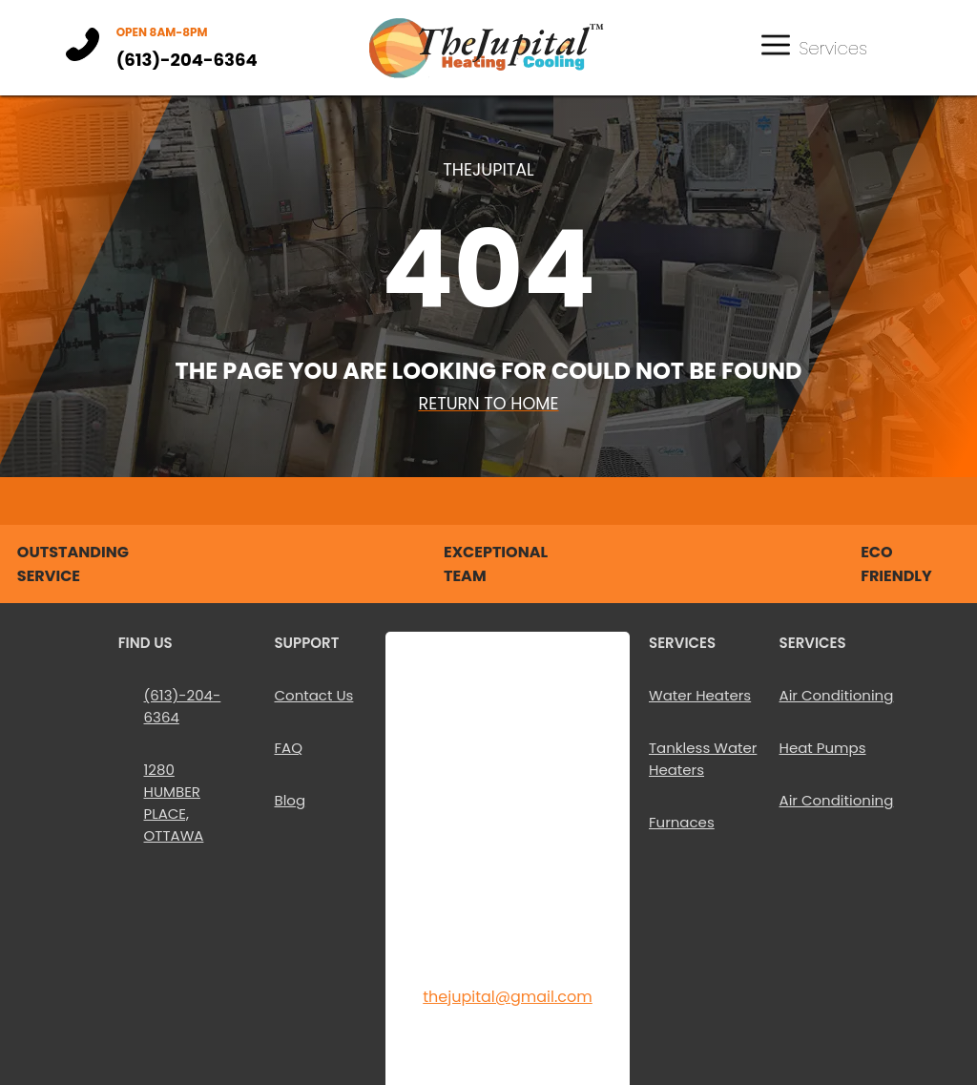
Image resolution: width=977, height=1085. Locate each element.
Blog (289, 800)
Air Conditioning (837, 695)
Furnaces (682, 822)
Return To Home (488, 403)
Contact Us (313, 695)
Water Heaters (700, 695)
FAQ (288, 748)
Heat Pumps (823, 748)
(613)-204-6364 (187, 60)
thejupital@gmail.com (507, 997)
